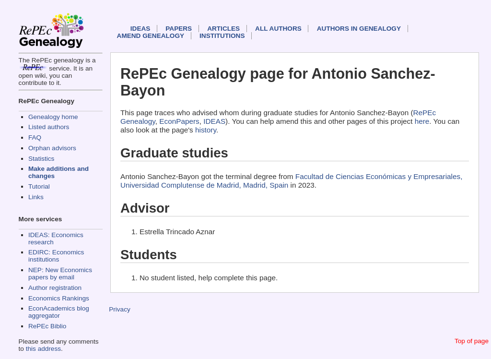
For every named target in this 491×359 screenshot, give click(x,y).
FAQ (34, 137)
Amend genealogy (150, 35)
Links (36, 197)
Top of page (472, 341)
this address (43, 348)
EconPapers (179, 121)
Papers (178, 28)
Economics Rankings (58, 298)
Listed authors (48, 127)
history (205, 130)
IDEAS (140, 28)
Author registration (55, 287)
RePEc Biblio (47, 326)
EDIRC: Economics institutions (56, 256)
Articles (223, 28)
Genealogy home (53, 116)
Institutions (222, 35)
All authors (278, 28)
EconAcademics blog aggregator (58, 312)
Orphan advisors (52, 148)
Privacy (119, 309)
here (422, 121)
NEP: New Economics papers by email (60, 273)
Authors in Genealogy (359, 28)
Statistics (41, 158)
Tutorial (39, 186)
